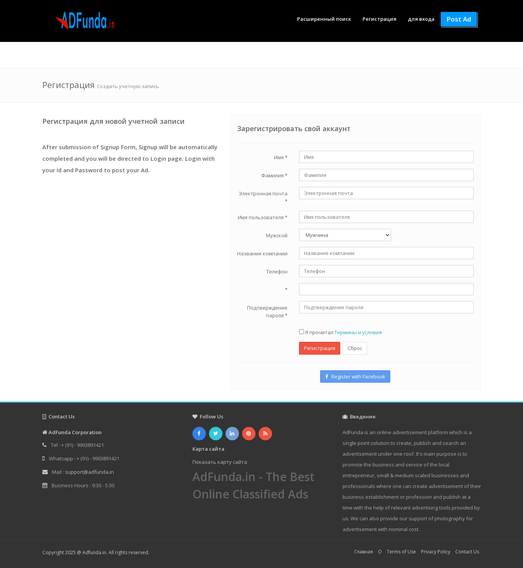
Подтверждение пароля (267, 311)
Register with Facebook (355, 376)
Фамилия (274, 175)
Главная (363, 551)
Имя (280, 157)
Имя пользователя (262, 217)
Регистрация (379, 18)
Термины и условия (358, 332)
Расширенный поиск (324, 18)
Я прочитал (340, 332)
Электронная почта (263, 197)
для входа (421, 18)
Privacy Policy (435, 551)
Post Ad (458, 19)
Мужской (276, 235)
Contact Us (467, 551)
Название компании (262, 253)
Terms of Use (401, 551)
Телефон (276, 271)
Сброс (355, 348)
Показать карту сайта (219, 461)
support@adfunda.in (89, 471)
